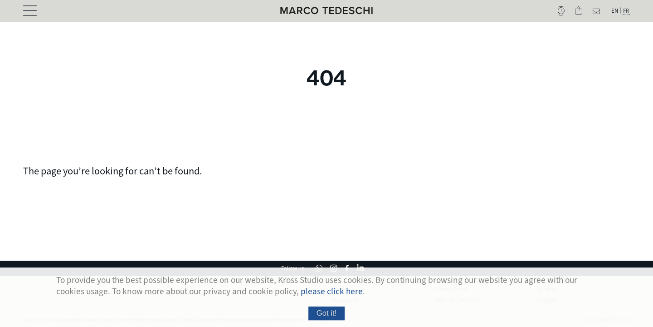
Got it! (327, 316)
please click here (332, 295)
